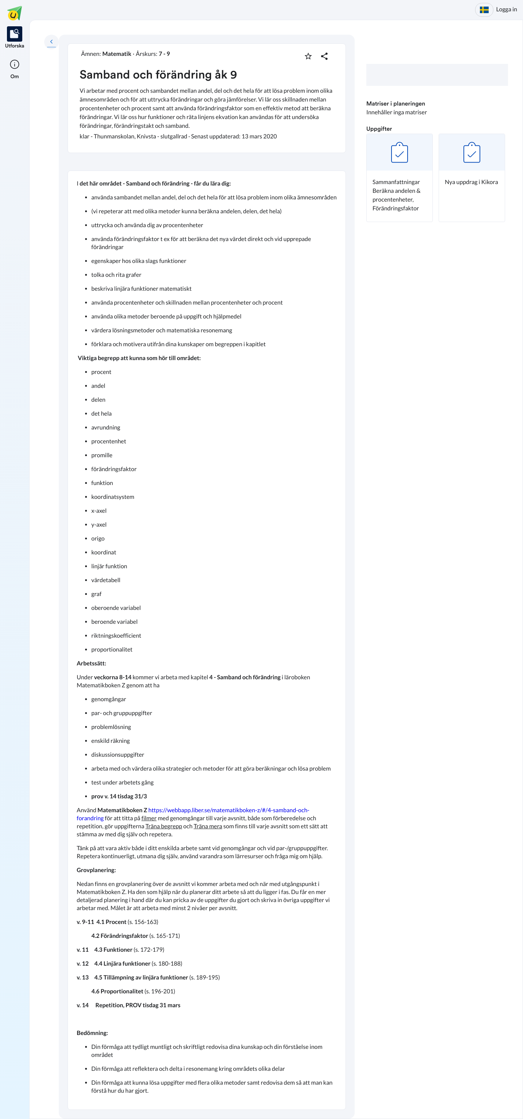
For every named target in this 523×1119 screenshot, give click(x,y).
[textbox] (207, 640)
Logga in (506, 9)
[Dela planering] (324, 56)
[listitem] (14, 38)
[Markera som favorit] (308, 56)
